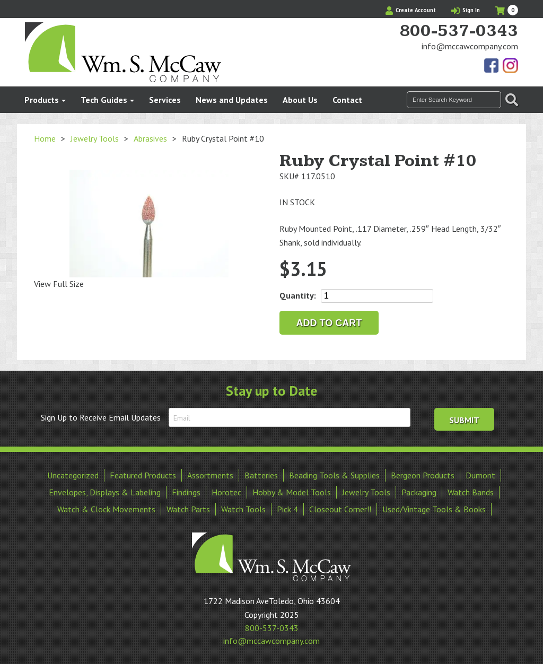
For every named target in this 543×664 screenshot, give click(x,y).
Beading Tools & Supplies (334, 475)
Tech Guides (104, 99)
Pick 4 (287, 509)
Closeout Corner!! (340, 509)
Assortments (210, 475)
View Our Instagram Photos (510, 66)
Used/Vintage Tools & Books (434, 509)
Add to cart (329, 323)
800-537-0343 (458, 31)
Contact (347, 99)
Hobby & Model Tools (291, 492)
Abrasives (150, 138)
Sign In (465, 10)
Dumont (480, 475)
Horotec (226, 492)
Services (165, 99)
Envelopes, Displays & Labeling (105, 492)
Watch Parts (188, 509)
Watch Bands (471, 492)
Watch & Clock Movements (106, 509)
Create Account (411, 10)
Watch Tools (243, 509)
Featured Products (143, 475)
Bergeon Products (422, 475)
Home (45, 138)
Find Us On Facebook (492, 66)
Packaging (418, 492)
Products (41, 99)
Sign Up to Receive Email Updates (101, 417)
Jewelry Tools (95, 138)
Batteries (261, 475)
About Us (300, 99)
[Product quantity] (377, 296)
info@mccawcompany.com (470, 46)
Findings (186, 492)
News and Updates (232, 99)
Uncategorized (73, 475)
